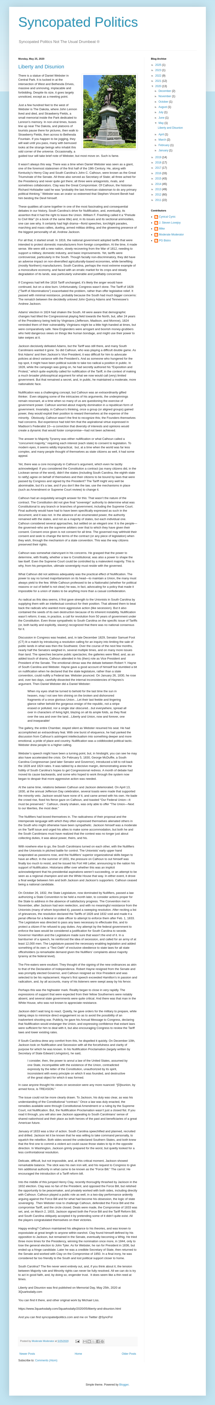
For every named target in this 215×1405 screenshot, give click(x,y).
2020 (158, 86)
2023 (158, 70)
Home (78, 1353)
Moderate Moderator (171, 234)
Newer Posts (27, 1353)
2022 (158, 75)
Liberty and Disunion (41, 66)
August (163, 107)
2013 (158, 189)
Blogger (124, 1384)
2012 (158, 194)
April (162, 134)
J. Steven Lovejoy (170, 222)
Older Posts (129, 1353)
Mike (162, 228)
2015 (158, 178)
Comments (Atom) (46, 1360)
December (165, 91)
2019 (158, 157)
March (163, 139)
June (162, 117)
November (165, 96)
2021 (158, 81)
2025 (158, 65)
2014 (158, 184)
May (161, 123)
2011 (158, 200)
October (164, 101)
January (164, 150)
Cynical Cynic (167, 216)
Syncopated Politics (78, 22)
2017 (158, 167)
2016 (158, 173)
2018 (158, 162)
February (164, 145)
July (161, 112)
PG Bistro (165, 240)
